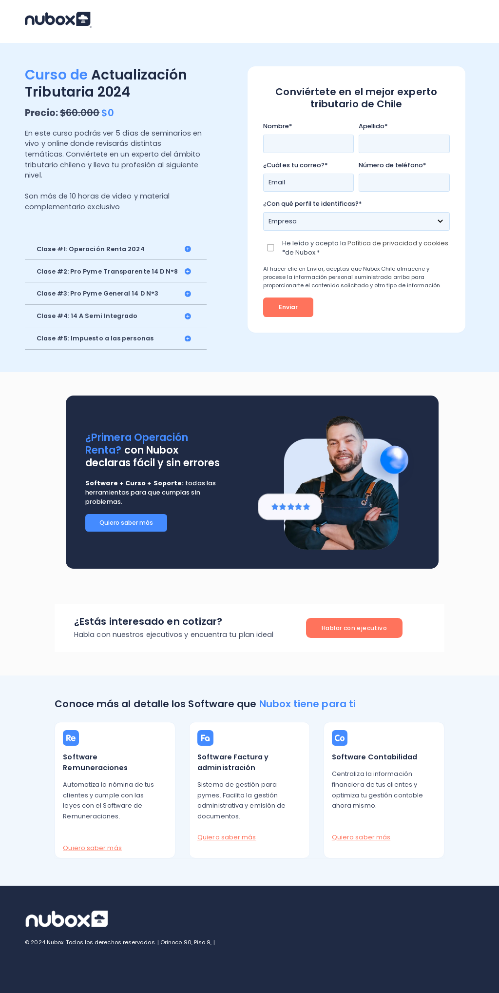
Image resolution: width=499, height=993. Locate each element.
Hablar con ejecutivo (354, 628)
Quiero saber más (126, 522)
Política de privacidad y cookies (397, 243)
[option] (252, 482)
